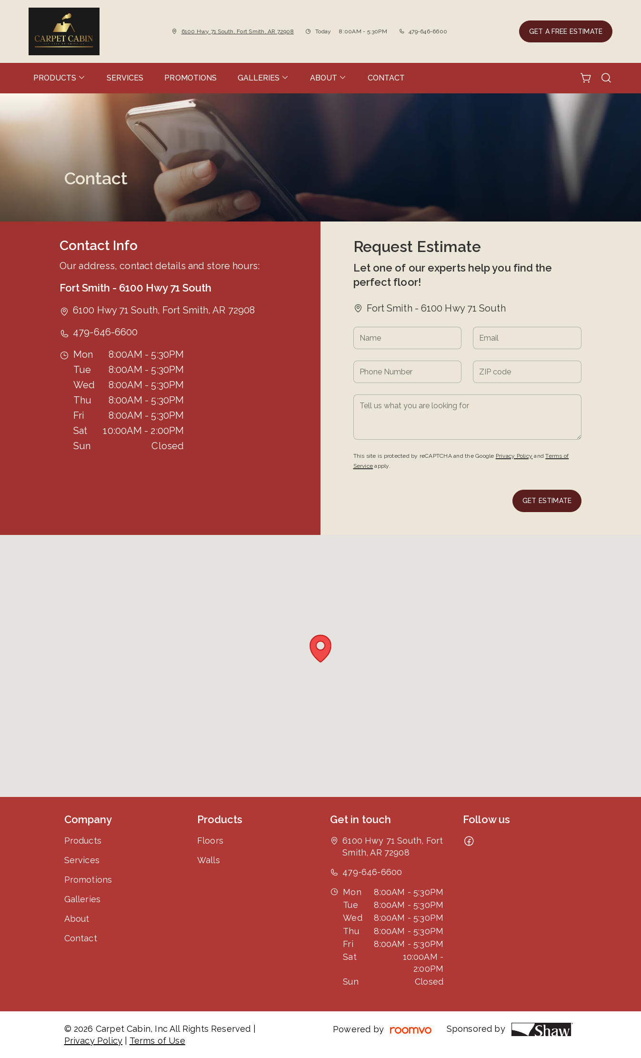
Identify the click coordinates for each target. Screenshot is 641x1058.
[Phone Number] (407, 372)
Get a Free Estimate (565, 31)
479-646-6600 (428, 31)
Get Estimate (546, 500)
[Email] (527, 338)
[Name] (407, 338)
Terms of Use (157, 1041)
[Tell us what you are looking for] (467, 417)
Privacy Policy (514, 456)
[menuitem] (59, 78)
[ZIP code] (527, 372)
